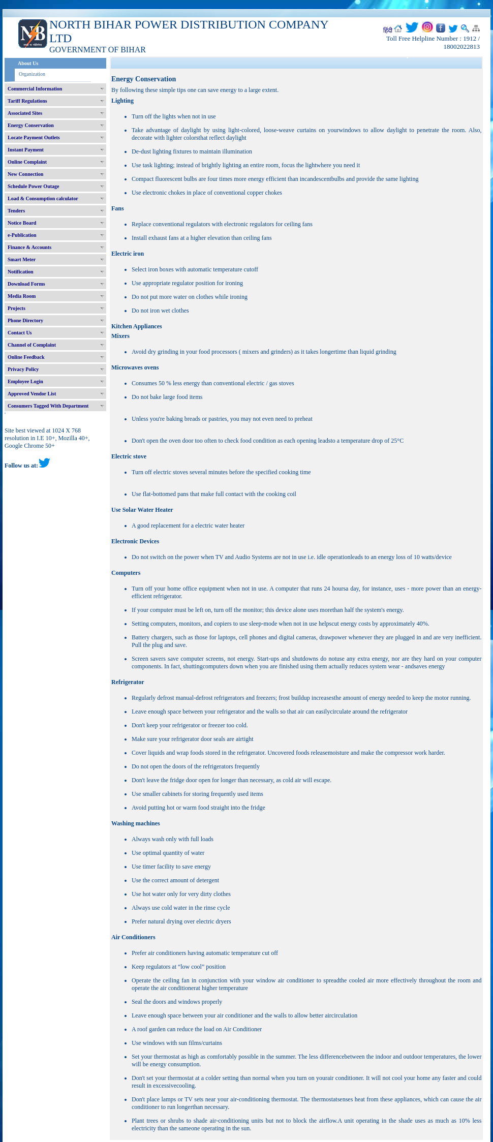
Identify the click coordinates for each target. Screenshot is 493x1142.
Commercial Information (35, 88)
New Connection (25, 174)
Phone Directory (25, 320)
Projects (16, 308)
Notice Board (22, 223)
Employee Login (25, 381)
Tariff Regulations (27, 101)
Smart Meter (22, 259)
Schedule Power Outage (33, 186)
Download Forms (26, 284)
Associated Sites (25, 113)
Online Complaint (27, 162)
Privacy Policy (23, 369)
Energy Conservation (31, 125)
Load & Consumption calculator (43, 198)
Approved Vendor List (32, 393)
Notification (21, 271)
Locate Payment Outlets (34, 137)
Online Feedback (26, 357)
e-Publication (22, 235)
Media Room (22, 296)
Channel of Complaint (32, 345)
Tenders (16, 210)
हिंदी (387, 30)
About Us (28, 63)
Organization (32, 74)
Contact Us (20, 332)
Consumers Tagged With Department (48, 406)
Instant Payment (26, 149)
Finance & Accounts (29, 247)
